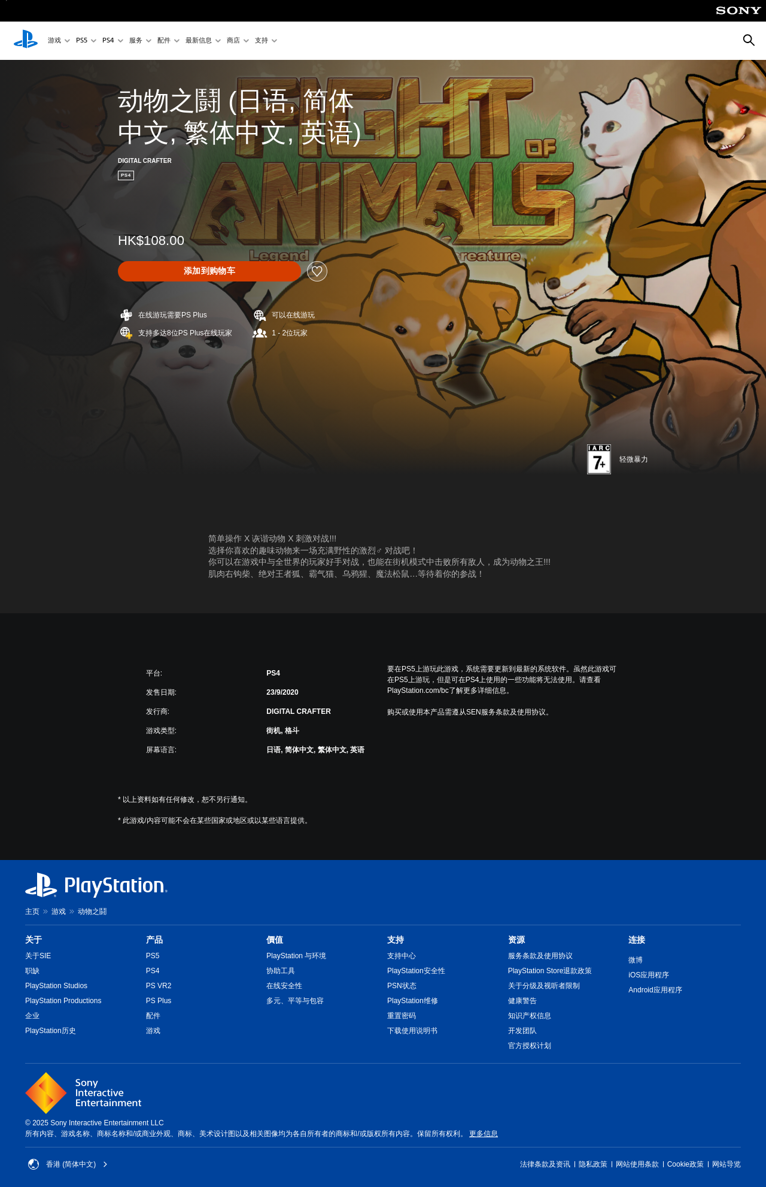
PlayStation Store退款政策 (550, 971)
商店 (233, 41)
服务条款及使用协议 (540, 956)
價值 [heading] (274, 939)
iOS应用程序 (648, 975)
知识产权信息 (529, 1016)
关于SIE (38, 956)
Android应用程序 (655, 990)
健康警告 (522, 1001)
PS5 (81, 41)
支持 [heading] (395, 939)
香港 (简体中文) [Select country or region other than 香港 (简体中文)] (68, 1164)
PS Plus (159, 1001)
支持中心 (401, 956)
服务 (135, 41)
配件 (164, 41)
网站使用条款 (637, 1164)
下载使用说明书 (412, 1030)
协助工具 (280, 971)
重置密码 (401, 1016)
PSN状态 (402, 986)
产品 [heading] (154, 939)
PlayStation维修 (412, 1001)
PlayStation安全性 (416, 971)
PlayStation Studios (56, 986)
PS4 (108, 41)
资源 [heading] (516, 939)
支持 (261, 41)
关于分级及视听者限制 (544, 986)
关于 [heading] (33, 939)
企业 (32, 1016)
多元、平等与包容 (295, 1001)
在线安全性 (284, 986)
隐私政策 (593, 1164)
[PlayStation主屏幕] (26, 41)
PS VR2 (159, 986)
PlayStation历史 (50, 1030)
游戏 (54, 41)
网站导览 (726, 1164)
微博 (635, 960)
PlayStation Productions (63, 1001)
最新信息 (199, 41)
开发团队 (522, 1030)
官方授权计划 (529, 1045)
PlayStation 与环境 (296, 956)
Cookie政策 (685, 1164)
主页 (32, 911)
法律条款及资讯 (545, 1164)
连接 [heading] (636, 939)
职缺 (32, 971)
